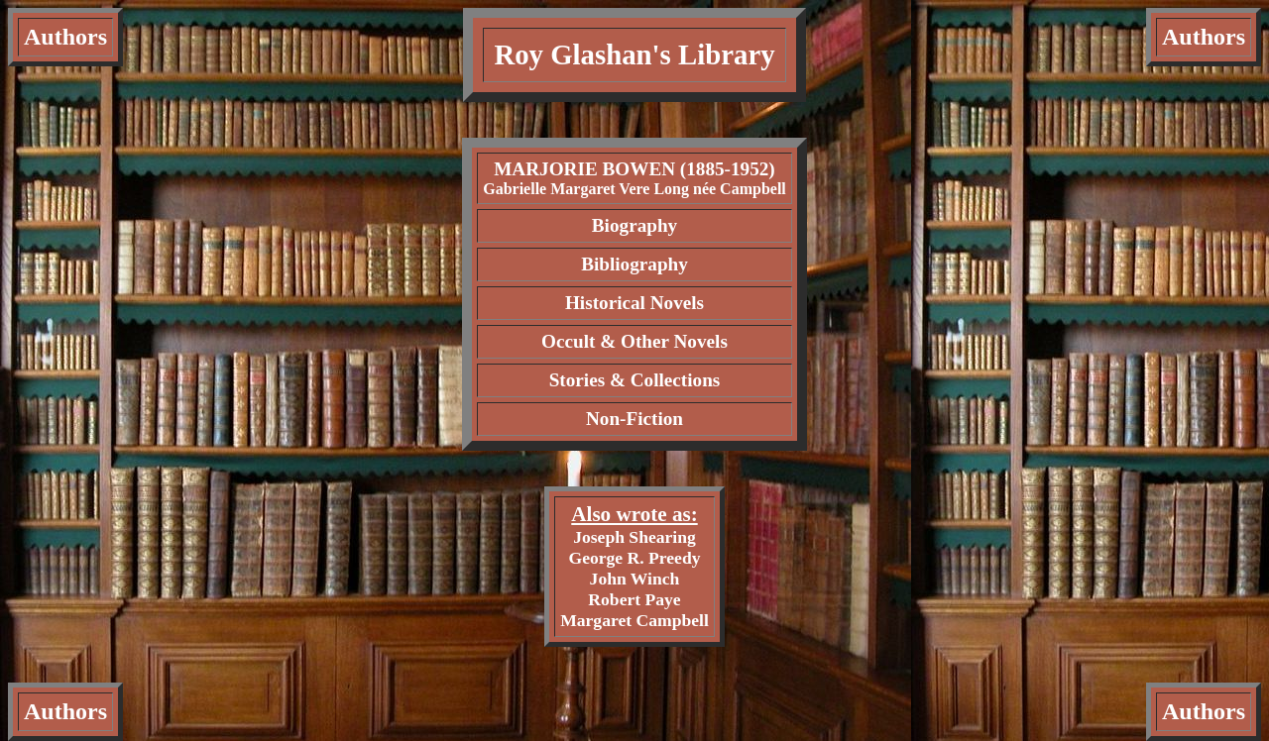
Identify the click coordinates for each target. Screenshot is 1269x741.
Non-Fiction (634, 418)
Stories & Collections (635, 380)
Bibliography (634, 264)
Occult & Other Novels (634, 341)
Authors (65, 37)
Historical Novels (634, 302)
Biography (634, 225)
